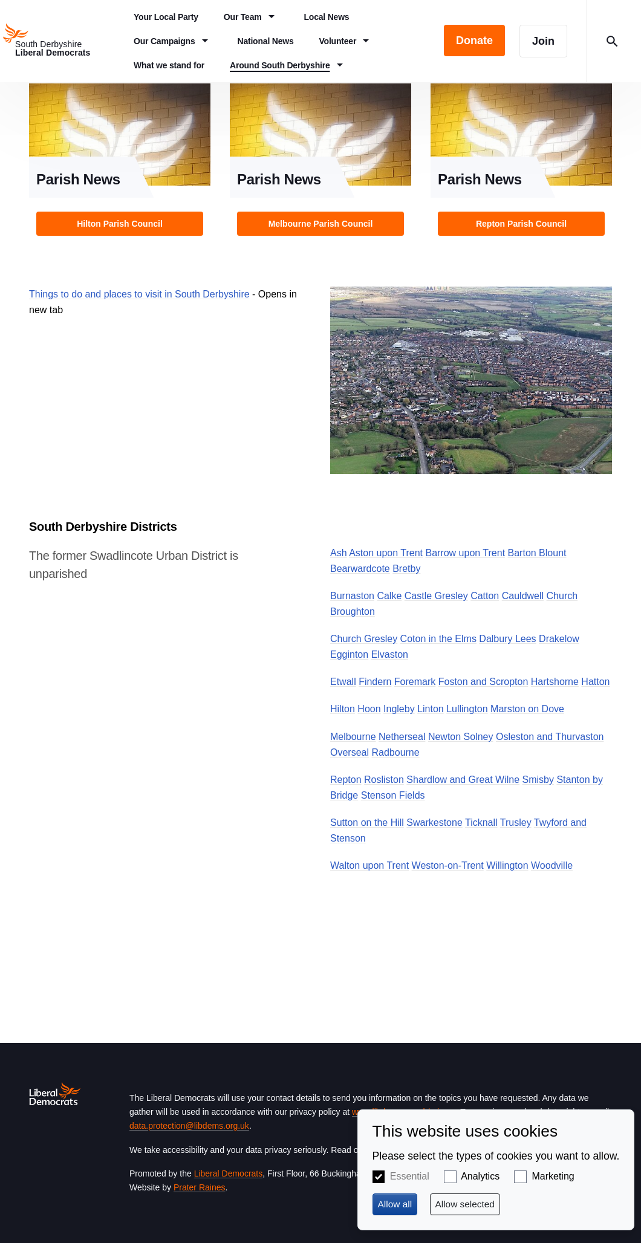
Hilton (342, 709)
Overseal (349, 752)
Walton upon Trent (369, 865)
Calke (389, 596)
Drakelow (559, 639)
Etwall (343, 682)
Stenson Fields (393, 795)
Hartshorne (555, 682)
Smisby (538, 779)
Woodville (552, 865)
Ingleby (399, 709)
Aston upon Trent (386, 553)
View (119, 163)
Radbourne (395, 752)
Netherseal (402, 737)
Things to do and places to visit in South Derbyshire (139, 294)
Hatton (595, 682)
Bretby (406, 568)
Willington (507, 865)
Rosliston (384, 779)
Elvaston (389, 654)
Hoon (368, 709)
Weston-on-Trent (448, 865)
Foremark (414, 682)
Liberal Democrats (228, 1173)
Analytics (480, 1176)
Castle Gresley (436, 596)
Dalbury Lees (507, 639)
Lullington (467, 709)
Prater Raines (200, 1187)
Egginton (349, 654)
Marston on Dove (527, 709)
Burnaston (352, 596)
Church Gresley (363, 639)
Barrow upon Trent (465, 553)
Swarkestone (434, 822)
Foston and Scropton (483, 682)
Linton (430, 709)
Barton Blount (537, 553)
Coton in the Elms (438, 639)
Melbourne (353, 737)
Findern (375, 682)
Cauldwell (523, 596)
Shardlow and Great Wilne (462, 779)
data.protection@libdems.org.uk (189, 1126)
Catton (484, 596)
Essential (409, 1176)
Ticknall (481, 822)
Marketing (553, 1176)
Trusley (516, 822)
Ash (338, 553)
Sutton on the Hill (367, 822)
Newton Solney (460, 737)
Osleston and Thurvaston (550, 737)
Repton (346, 779)
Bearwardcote (360, 568)
